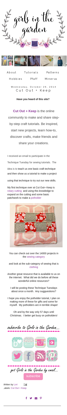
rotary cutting (14, 190)
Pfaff (34, 78)
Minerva (51, 78)
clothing (33, 267)
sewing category (36, 256)
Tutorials (31, 72)
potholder (36, 197)
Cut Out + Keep (24, 111)
